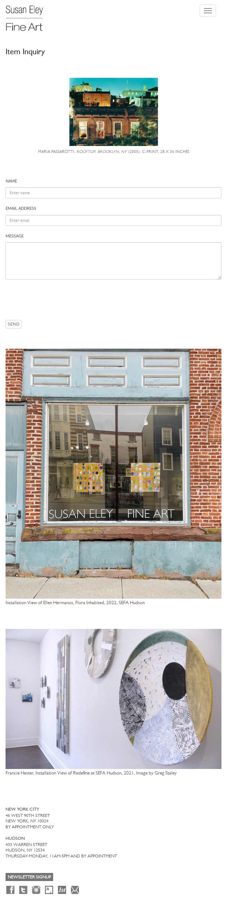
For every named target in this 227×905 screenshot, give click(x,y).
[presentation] (62, 299)
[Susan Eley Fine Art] (28, 15)
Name (11, 181)
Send (14, 324)
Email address (21, 208)
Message (15, 236)
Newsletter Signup (29, 877)
